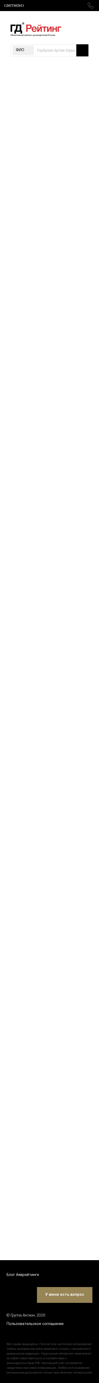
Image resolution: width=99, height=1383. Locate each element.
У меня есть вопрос (64, 1295)
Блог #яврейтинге (23, 1275)
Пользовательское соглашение (35, 1324)
